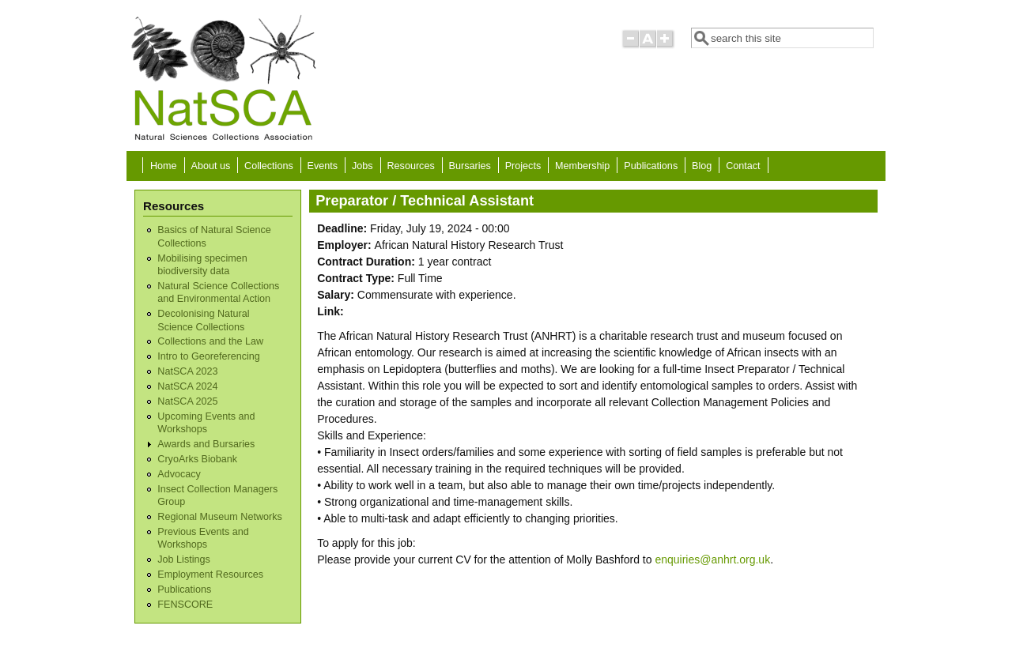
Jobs (362, 165)
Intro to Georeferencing (208, 356)
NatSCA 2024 (187, 386)
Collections (268, 165)
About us (210, 165)
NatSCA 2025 (187, 401)
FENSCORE (185, 604)
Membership (582, 165)
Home (163, 165)
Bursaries (470, 165)
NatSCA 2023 (187, 371)
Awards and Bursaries (206, 444)
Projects (523, 165)
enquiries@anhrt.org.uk (712, 559)
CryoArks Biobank (197, 459)
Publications (651, 165)
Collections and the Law (210, 341)
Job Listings (183, 559)
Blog (702, 165)
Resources (411, 165)
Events (323, 165)
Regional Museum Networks (219, 516)
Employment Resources (210, 574)
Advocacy (179, 474)
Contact (743, 165)
